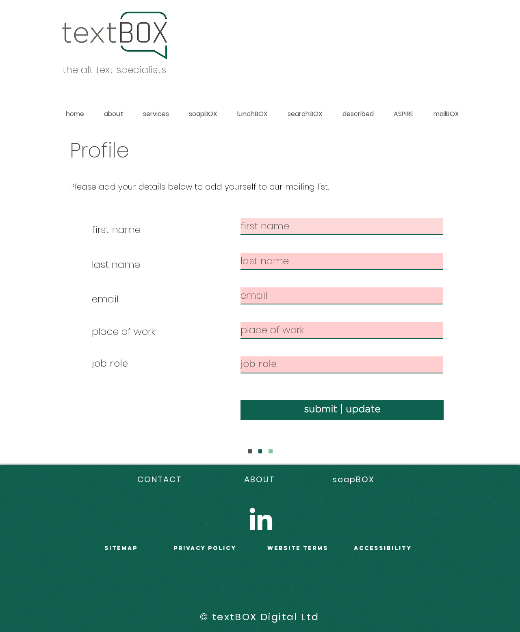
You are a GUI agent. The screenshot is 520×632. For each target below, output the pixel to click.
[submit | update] (342, 410)
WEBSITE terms (297, 548)
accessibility (383, 548)
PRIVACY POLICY (204, 548)
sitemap (121, 548)
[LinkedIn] (261, 519)
